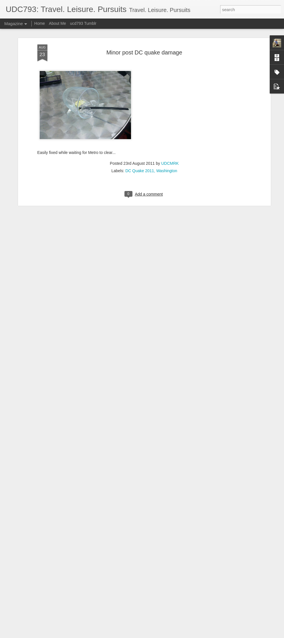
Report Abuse (176, 635)
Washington (166, 134)
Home (39, 23)
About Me (57, 23)
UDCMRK (170, 126)
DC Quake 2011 (139, 134)
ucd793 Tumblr (83, 23)
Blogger (160, 635)
